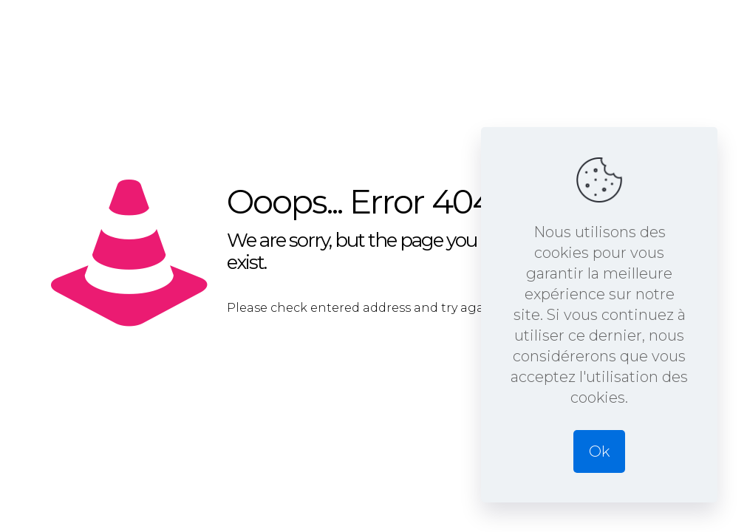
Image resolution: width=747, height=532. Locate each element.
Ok (599, 451)
